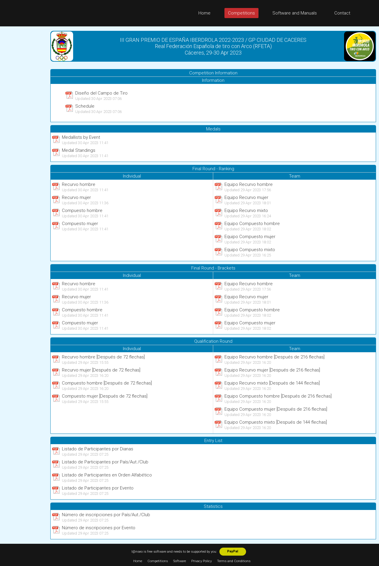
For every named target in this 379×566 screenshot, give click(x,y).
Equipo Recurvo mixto (246, 210)
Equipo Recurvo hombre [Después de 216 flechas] (274, 357)
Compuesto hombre (82, 210)
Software (179, 561)
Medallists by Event (81, 137)
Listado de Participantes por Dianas (97, 449)
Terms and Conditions (233, 561)
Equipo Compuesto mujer (249, 236)
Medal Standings (78, 150)
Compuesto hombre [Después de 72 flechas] (107, 383)
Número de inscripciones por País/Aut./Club (106, 514)
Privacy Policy (201, 561)
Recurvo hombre (78, 184)
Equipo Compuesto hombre (252, 223)
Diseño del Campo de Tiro (101, 93)
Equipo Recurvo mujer (246, 197)
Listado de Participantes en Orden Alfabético (107, 475)
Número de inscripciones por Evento (98, 527)
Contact (342, 13)
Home (204, 13)
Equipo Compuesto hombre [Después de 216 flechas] (278, 396)
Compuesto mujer (80, 223)
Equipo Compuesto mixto (249, 249)
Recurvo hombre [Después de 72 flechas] (103, 357)
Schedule (84, 106)
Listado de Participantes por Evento (98, 488)
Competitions (241, 13)
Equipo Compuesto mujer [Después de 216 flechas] (275, 409)
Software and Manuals (294, 13)
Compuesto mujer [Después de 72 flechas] (104, 396)
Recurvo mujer (76, 197)
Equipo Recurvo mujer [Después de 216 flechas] (272, 370)
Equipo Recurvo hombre (248, 184)
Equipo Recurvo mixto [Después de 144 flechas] (272, 383)
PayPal (232, 551)
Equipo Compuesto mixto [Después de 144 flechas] (275, 422)
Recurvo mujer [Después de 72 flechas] (101, 370)
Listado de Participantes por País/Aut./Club (105, 462)
